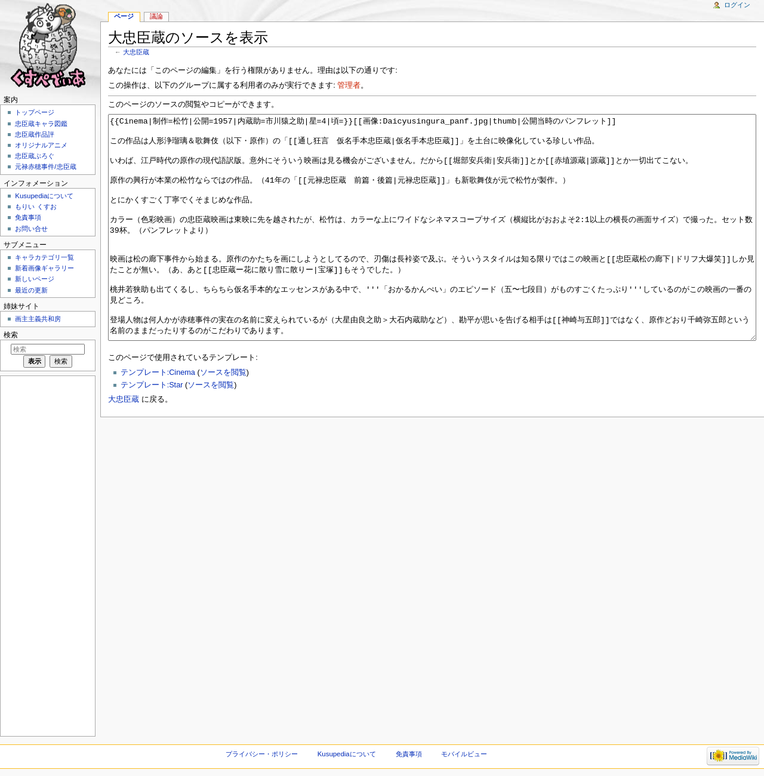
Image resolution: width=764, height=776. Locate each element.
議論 (156, 16)
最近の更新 (31, 290)
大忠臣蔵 (136, 52)
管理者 (349, 85)
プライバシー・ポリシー (262, 753)
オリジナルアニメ (41, 145)
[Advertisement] (46, 555)
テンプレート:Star (152, 430)
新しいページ (34, 278)
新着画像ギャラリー (44, 268)
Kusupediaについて (44, 195)
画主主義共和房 (38, 318)
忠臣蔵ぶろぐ (34, 155)
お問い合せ (31, 228)
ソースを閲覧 (223, 417)
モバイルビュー (464, 753)
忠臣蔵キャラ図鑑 (41, 123)
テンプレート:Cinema (158, 417)
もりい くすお (35, 206)
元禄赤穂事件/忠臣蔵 (45, 166)
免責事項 (28, 217)
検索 (11, 334)
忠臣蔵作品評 (34, 134)
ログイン (737, 4)
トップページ (34, 112)
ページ (124, 16)
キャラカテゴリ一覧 (44, 257)
